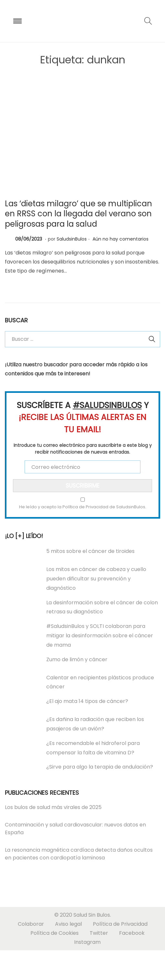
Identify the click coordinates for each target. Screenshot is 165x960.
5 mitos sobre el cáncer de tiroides (90, 551)
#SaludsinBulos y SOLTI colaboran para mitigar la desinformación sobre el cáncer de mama (99, 635)
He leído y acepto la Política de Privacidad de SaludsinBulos (82, 507)
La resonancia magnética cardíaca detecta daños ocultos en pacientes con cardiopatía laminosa (79, 853)
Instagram (87, 942)
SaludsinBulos (72, 239)
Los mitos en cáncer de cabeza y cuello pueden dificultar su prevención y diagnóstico (96, 579)
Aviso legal (68, 924)
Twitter (99, 933)
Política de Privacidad (120, 924)
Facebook (132, 933)
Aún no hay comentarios (120, 239)
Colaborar (31, 924)
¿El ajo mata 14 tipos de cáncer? (87, 701)
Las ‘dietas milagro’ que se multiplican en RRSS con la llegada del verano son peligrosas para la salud (78, 213)
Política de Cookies (54, 933)
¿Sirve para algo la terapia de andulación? (99, 767)
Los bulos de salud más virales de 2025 (53, 807)
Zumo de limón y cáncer (76, 659)
